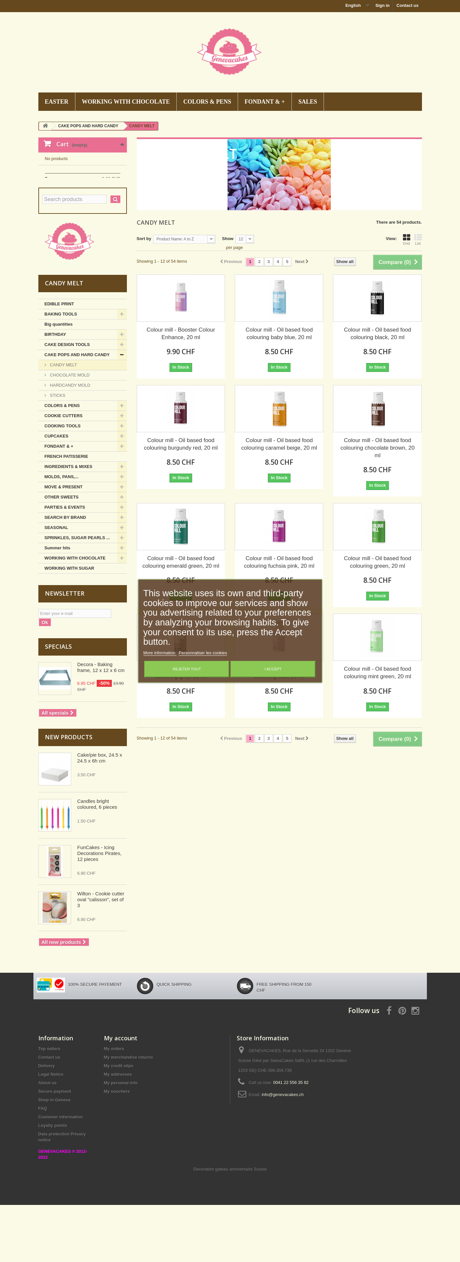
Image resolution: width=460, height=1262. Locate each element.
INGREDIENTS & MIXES (68, 523)
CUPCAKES (57, 493)
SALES (307, 101)
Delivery (46, 1122)
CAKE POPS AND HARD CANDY (77, 411)
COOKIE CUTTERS (64, 472)
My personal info (121, 1139)
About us (47, 1139)
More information (159, 653)
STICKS (57, 452)
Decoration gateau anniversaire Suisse (230, 1226)
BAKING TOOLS (61, 371)
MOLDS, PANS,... (62, 533)
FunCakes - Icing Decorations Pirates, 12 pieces (99, 910)
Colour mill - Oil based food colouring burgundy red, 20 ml (181, 444)
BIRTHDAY (55, 391)
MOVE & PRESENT (64, 543)
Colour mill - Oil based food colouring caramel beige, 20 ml (279, 444)
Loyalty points (52, 1182)
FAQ (42, 1165)
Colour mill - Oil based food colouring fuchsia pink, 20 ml (279, 562)
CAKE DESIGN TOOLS (67, 401)
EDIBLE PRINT (59, 360)
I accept (273, 669)
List (418, 239)
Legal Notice (51, 1131)
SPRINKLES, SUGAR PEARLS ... (77, 594)
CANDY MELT (63, 421)
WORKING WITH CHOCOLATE (126, 101)
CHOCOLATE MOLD (69, 432)
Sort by (144, 238)
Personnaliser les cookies (203, 653)
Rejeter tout (187, 669)
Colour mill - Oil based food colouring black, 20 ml (377, 333)
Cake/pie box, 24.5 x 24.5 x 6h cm (99, 815)
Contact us (407, 5)
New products (68, 794)
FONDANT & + (265, 101)
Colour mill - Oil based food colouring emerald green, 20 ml (180, 562)
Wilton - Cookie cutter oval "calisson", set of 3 (100, 956)
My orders (114, 1105)
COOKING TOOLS (63, 482)
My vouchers (117, 1148)
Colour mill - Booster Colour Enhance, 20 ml (181, 333)
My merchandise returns (128, 1114)
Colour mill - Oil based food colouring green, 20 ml (377, 562)
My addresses (118, 1131)
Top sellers (49, 1105)
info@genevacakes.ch (283, 1151)
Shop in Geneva (54, 1156)
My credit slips (118, 1122)
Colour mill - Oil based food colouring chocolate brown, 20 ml (378, 447)
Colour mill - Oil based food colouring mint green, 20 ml (377, 673)
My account (120, 1095)
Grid (406, 239)
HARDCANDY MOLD (69, 442)
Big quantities (59, 381)
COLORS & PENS (207, 101)
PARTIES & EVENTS (65, 564)
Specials (58, 703)
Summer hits (57, 604)
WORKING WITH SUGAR (69, 625)
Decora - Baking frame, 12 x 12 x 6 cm (101, 724)
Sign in (382, 5)
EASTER (57, 101)
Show (227, 238)
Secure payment (54, 1148)
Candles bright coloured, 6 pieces (97, 861)
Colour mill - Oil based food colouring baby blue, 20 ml (279, 333)
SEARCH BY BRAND (65, 574)
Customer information (60, 1173)
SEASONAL (56, 584)
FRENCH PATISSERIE (66, 513)
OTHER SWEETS (62, 554)
